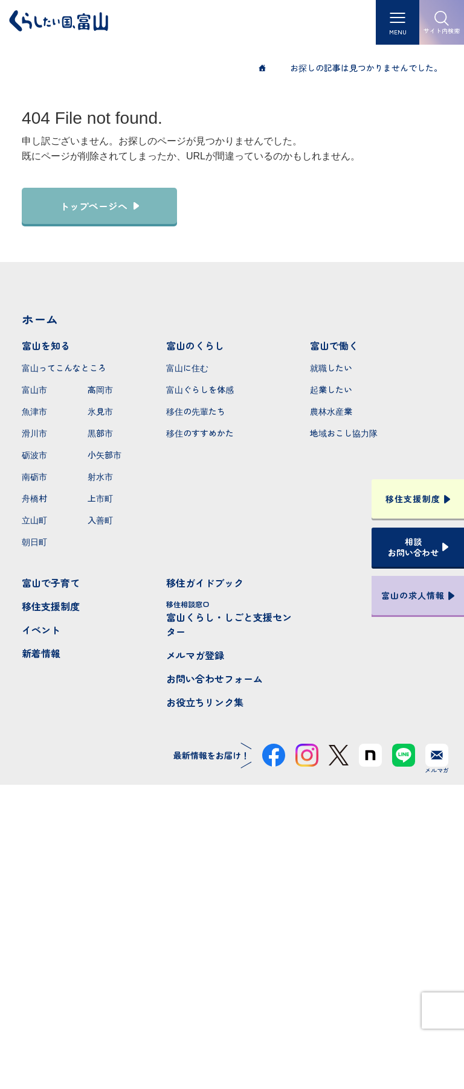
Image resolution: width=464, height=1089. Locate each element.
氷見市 (100, 411)
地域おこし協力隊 (344, 433)
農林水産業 (331, 411)
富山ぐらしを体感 (200, 389)
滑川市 (34, 433)
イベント (41, 629)
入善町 (100, 520)
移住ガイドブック (204, 582)
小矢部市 (104, 455)
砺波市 (34, 455)
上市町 (100, 498)
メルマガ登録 (195, 655)
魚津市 (34, 411)
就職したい (331, 368)
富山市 (34, 389)
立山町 (34, 520)
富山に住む (187, 368)
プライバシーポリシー (232, 1036)
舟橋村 (34, 498)
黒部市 (100, 433)
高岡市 (100, 389)
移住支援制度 (51, 606)
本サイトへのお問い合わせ (232, 972)
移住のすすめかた (200, 433)
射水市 (100, 476)
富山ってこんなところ (64, 368)
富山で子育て (51, 582)
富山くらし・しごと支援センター (232, 619)
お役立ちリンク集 (204, 702)
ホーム (40, 319)
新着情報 (41, 653)
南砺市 (34, 476)
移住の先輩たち (195, 411)
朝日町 (34, 541)
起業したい (331, 389)
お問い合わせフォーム (214, 678)
